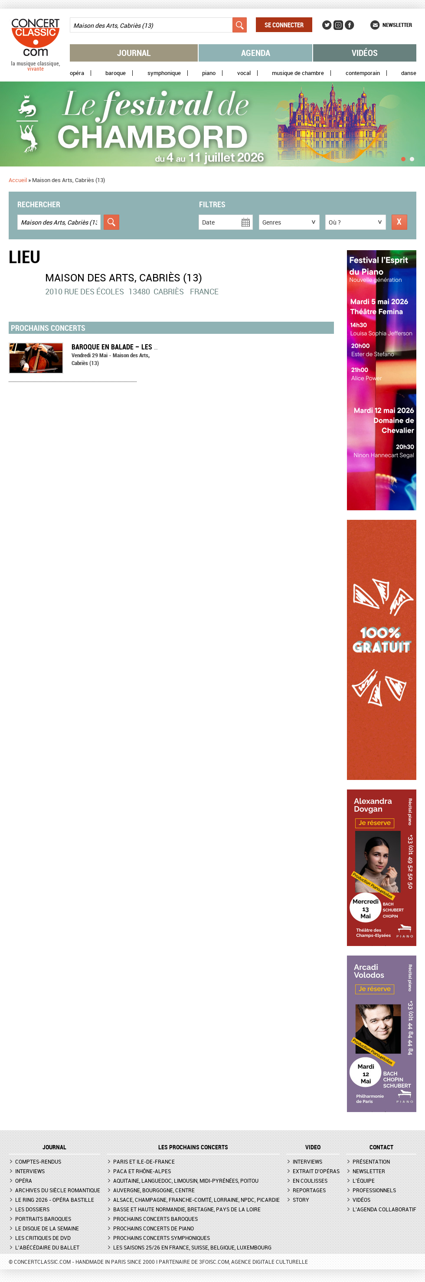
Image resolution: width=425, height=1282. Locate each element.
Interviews (30, 1171)
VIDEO (312, 1147)
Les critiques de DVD (43, 1237)
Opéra (77, 73)
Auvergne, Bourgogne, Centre (154, 1190)
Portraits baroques (43, 1218)
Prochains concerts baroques (155, 1218)
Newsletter (397, 25)
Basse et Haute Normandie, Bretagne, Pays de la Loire (187, 1209)
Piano (209, 73)
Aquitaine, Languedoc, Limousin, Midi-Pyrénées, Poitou (185, 1180)
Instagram (338, 25)
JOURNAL (54, 1147)
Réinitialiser (399, 222)
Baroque (115, 73)
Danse (408, 73)
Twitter (327, 25)
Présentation (371, 1161)
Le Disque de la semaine (47, 1228)
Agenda (255, 53)
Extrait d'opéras (316, 1171)
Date (208, 222)
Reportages (309, 1190)
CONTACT (381, 1147)
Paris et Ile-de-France (144, 1161)
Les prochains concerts (193, 1147)
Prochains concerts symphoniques (161, 1237)
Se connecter (284, 24)
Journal (134, 53)
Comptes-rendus (38, 1161)
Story (301, 1199)
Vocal (244, 73)
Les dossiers (32, 1209)
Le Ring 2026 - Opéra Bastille (54, 1199)
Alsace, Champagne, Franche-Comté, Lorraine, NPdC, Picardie (196, 1199)
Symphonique (164, 73)
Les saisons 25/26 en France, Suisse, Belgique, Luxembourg (192, 1247)
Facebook (349, 25)
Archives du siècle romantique (57, 1190)
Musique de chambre (298, 73)
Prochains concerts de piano (153, 1228)
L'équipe (364, 1180)
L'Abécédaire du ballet (47, 1247)
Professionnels (374, 1190)
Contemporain (363, 73)
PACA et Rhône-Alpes (142, 1171)
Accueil (18, 180)
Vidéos (365, 53)
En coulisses (310, 1180)
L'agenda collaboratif (384, 1209)
